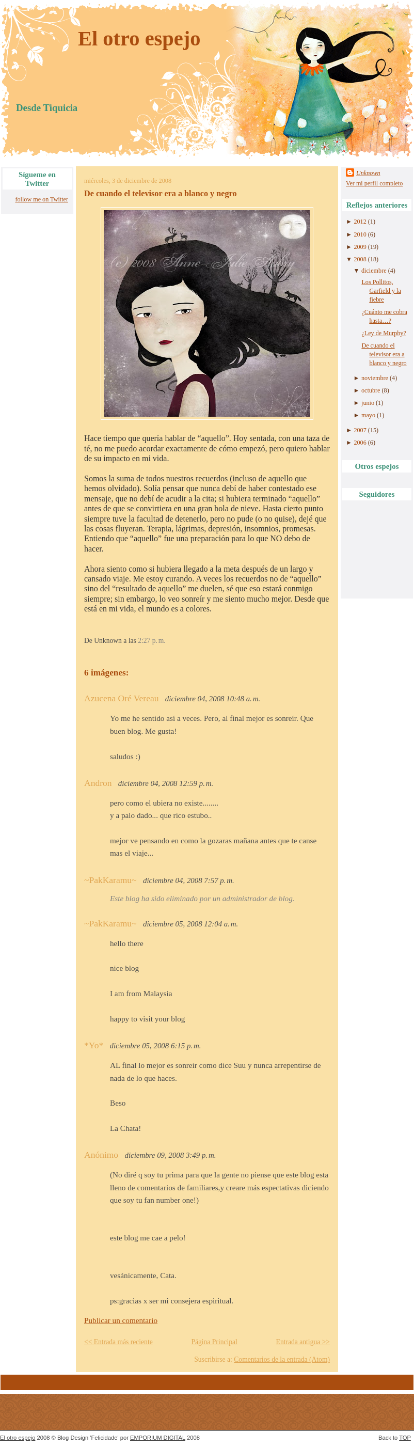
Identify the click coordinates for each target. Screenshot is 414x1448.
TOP (405, 1438)
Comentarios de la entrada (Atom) (282, 1359)
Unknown (368, 173)
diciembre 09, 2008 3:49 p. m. (170, 1155)
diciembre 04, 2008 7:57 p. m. (188, 880)
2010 (360, 234)
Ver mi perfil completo (374, 183)
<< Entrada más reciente (118, 1342)
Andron (98, 783)
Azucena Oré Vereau (121, 698)
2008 (360, 259)
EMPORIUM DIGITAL (157, 1438)
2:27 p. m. (151, 640)
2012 (360, 221)
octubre (370, 390)
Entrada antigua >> (303, 1342)
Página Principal (214, 1342)
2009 (360, 246)
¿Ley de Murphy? (383, 333)
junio (367, 402)
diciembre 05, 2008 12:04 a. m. (190, 924)
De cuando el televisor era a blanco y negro (160, 193)
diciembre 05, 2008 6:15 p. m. (155, 1046)
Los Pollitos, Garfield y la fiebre (381, 290)
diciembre (374, 270)
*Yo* (93, 1045)
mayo (368, 415)
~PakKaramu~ (110, 880)
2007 (360, 430)
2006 (360, 442)
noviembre (374, 378)
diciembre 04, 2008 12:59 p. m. (165, 783)
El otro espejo (139, 38)
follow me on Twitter (41, 199)
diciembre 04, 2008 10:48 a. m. (212, 699)
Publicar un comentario (120, 1320)
